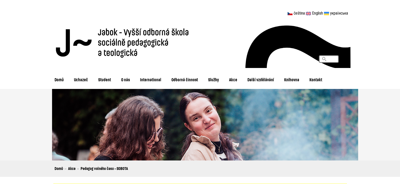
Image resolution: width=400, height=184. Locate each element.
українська (339, 13)
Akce (233, 79)
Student (104, 79)
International (150, 79)
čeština (299, 13)
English (317, 13)
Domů (59, 79)
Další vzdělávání (260, 79)
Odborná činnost (184, 79)
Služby (213, 79)
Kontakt (315, 79)
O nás (125, 79)
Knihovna (291, 79)
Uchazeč (81, 79)
